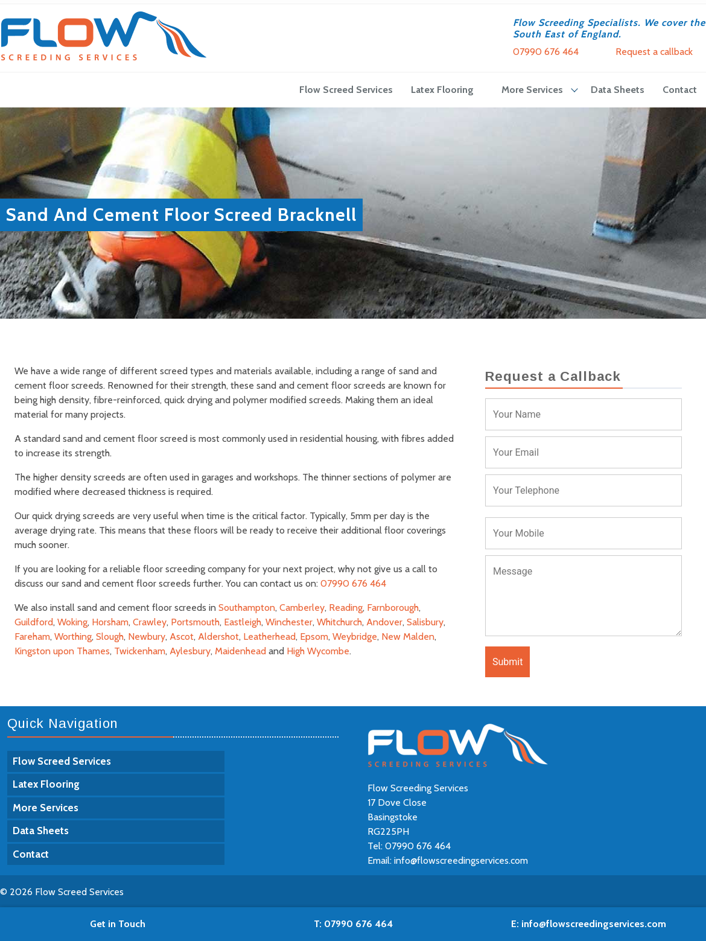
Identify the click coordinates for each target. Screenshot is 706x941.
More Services (532, 89)
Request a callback (654, 51)
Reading (346, 607)
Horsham (110, 622)
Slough (110, 636)
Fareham (32, 636)
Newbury (146, 636)
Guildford (33, 622)
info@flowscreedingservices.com (461, 860)
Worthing (73, 636)
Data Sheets (617, 89)
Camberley (302, 607)
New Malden (407, 636)
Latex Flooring (442, 89)
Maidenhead (240, 651)
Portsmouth (195, 622)
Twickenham (139, 651)
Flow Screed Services (346, 89)
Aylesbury (190, 651)
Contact (680, 89)
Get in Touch (117, 924)
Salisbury (425, 622)
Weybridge (354, 636)
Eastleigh (242, 622)
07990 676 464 (546, 51)
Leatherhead (269, 636)
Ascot (182, 636)
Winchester (289, 622)
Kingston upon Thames (62, 651)
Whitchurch (339, 622)
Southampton (246, 607)
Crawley (150, 622)
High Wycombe (318, 651)
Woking (72, 622)
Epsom (314, 636)
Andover (384, 622)
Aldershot (218, 636)
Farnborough (393, 607)
